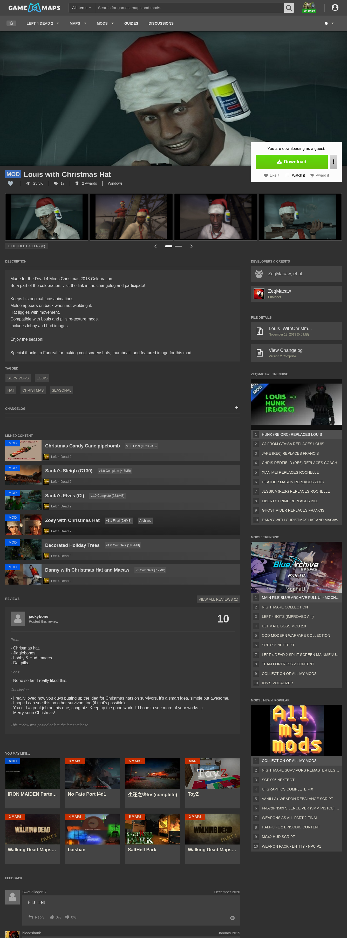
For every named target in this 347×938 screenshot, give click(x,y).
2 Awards (86, 183)
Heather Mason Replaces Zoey (293, 482)
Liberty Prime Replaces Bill (290, 501)
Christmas (33, 390)
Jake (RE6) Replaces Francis (290, 453)
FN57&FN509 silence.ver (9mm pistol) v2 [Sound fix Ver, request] (301, 808)
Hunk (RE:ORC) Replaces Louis (292, 434)
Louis (42, 378)
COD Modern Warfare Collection (296, 635)
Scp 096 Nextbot (278, 645)
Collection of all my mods (289, 674)
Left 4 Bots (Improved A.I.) (288, 616)
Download (292, 161)
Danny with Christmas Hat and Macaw (300, 520)
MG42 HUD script (278, 837)
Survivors (18, 378)
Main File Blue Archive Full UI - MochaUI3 (301, 597)
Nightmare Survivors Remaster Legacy (301, 770)
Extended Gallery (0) (26, 246)
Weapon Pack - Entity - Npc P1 (291, 846)
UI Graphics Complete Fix (287, 789)
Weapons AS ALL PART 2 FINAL (290, 818)
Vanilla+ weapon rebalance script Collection (301, 799)
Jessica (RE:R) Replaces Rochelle (296, 491)
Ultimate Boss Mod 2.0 (284, 626)
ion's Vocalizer (277, 683)
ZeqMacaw (279, 291)
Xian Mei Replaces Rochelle (290, 472)
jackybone (38, 616)
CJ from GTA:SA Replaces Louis (293, 444)
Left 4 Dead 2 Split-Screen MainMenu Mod (301, 655)
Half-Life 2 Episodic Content (291, 827)
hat (10, 390)
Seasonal (61, 390)
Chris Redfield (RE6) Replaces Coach (299, 463)
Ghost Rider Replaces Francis (293, 510)
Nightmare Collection (285, 607)
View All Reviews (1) (218, 599)
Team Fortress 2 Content (288, 664)
